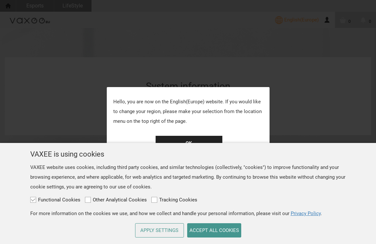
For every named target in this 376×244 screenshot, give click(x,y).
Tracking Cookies (174, 200)
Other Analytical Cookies (116, 200)
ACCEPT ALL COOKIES (214, 230)
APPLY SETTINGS (159, 230)
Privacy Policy (306, 213)
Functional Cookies (55, 200)
